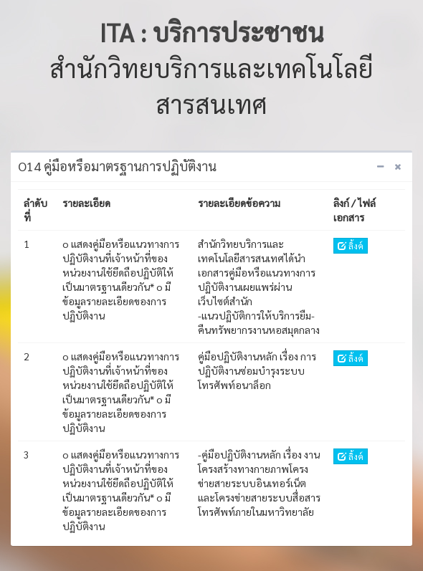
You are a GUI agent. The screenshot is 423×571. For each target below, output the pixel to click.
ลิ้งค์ (350, 245)
